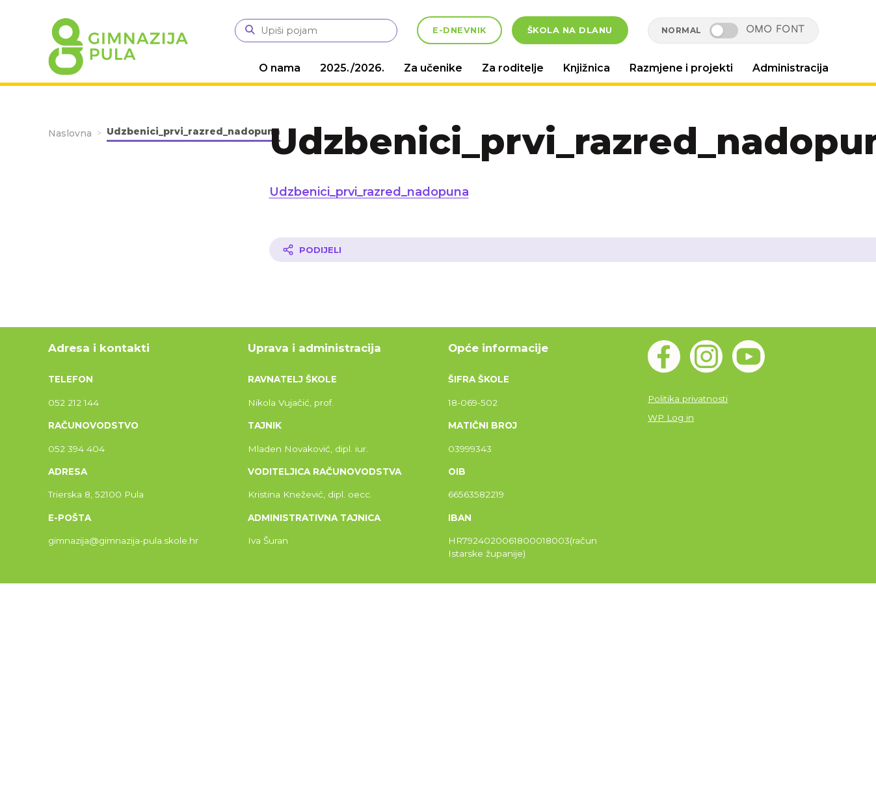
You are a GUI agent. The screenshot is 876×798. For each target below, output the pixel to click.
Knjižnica (586, 68)
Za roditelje (513, 68)
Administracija (790, 68)
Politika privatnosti (688, 398)
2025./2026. (352, 68)
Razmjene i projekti (681, 68)
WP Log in (671, 417)
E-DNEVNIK (459, 30)
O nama (279, 68)
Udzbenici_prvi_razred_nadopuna (369, 192)
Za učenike (433, 68)
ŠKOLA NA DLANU (570, 30)
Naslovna (70, 133)
